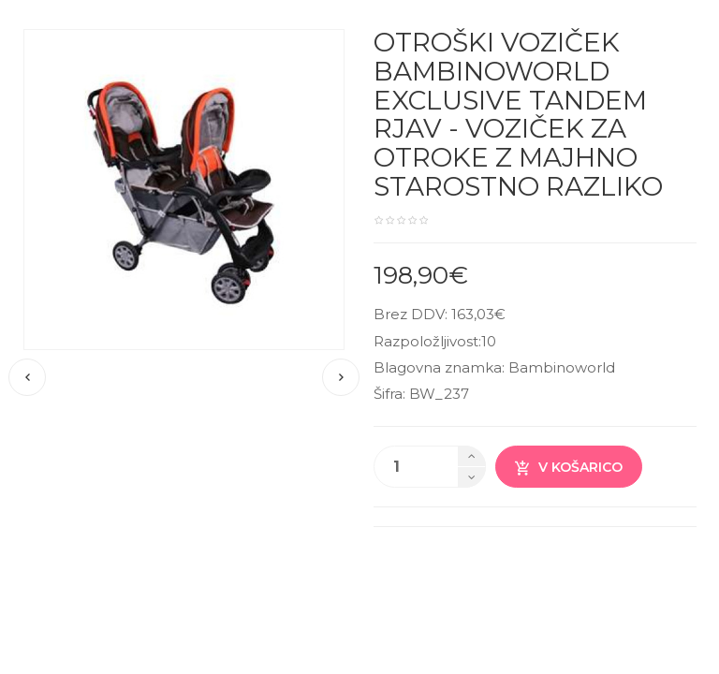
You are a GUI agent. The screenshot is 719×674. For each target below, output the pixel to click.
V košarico (569, 467)
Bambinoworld (561, 367)
